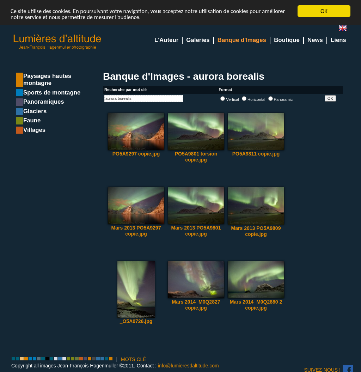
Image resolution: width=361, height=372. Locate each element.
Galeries (197, 40)
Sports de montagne (51, 92)
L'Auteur (166, 40)
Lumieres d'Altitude (57, 42)
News (315, 40)
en (345, 30)
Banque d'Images (242, 40)
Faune (32, 120)
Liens (338, 40)
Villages (34, 130)
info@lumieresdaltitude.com (188, 365)
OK (324, 11)
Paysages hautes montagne (47, 79)
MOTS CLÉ (133, 359)
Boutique (287, 40)
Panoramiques (43, 101)
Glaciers (35, 111)
